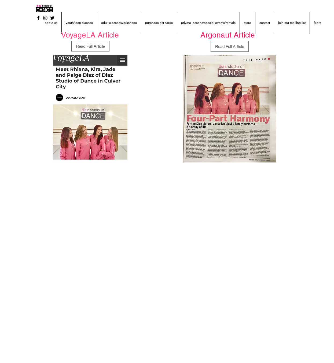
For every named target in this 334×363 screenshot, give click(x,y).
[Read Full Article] (90, 46)
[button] (51, 23)
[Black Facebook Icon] (38, 18)
